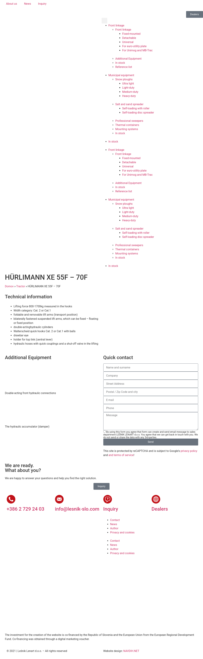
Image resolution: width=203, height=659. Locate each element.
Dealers (160, 509)
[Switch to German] (121, 5)
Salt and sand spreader (129, 104)
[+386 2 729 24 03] (11, 499)
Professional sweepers (129, 120)
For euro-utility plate (134, 46)
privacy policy (189, 451)
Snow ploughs (124, 79)
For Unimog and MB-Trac (137, 50)
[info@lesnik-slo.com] (59, 499)
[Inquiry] (107, 499)
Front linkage (116, 25)
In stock (120, 62)
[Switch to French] (127, 5)
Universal (128, 42)
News (113, 524)
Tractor (20, 286)
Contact (115, 520)
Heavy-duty (129, 96)
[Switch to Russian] (134, 5)
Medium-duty (130, 91)
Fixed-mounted (131, 33)
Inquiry (110, 509)
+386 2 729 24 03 (25, 509)
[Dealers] (156, 499)
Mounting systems (126, 129)
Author (114, 528)
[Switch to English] (114, 5)
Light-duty (128, 87)
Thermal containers (127, 125)
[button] (104, 20)
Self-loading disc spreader (138, 112)
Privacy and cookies (122, 532)
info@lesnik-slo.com (77, 509)
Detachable (129, 38)
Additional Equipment (128, 58)
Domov (9, 286)
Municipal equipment (121, 75)
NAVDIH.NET (131, 651)
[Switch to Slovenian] (108, 5)
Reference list (123, 67)
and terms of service (120, 455)
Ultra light (128, 83)
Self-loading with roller (136, 108)
